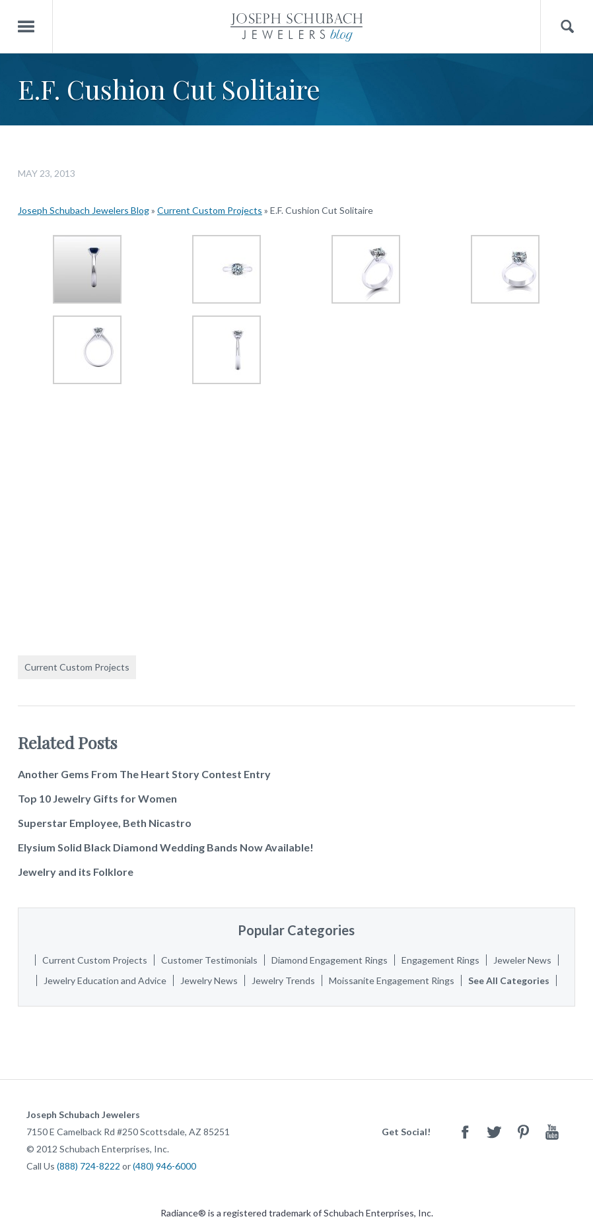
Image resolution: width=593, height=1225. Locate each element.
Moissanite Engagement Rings (391, 980)
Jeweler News (522, 960)
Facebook (464, 1131)
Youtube (552, 1131)
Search (567, 26)
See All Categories (508, 980)
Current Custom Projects (209, 210)
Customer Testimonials (209, 960)
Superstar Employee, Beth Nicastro (105, 822)
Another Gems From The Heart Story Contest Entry (144, 774)
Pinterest (523, 1131)
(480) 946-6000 (164, 1166)
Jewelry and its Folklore (75, 871)
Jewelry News (209, 980)
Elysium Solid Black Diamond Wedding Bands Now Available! (166, 847)
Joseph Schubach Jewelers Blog (83, 210)
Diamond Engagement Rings (329, 960)
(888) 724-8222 (88, 1166)
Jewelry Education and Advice (105, 980)
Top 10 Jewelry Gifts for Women (97, 798)
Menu (26, 26)
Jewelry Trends (283, 980)
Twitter (493, 1131)
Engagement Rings (440, 960)
